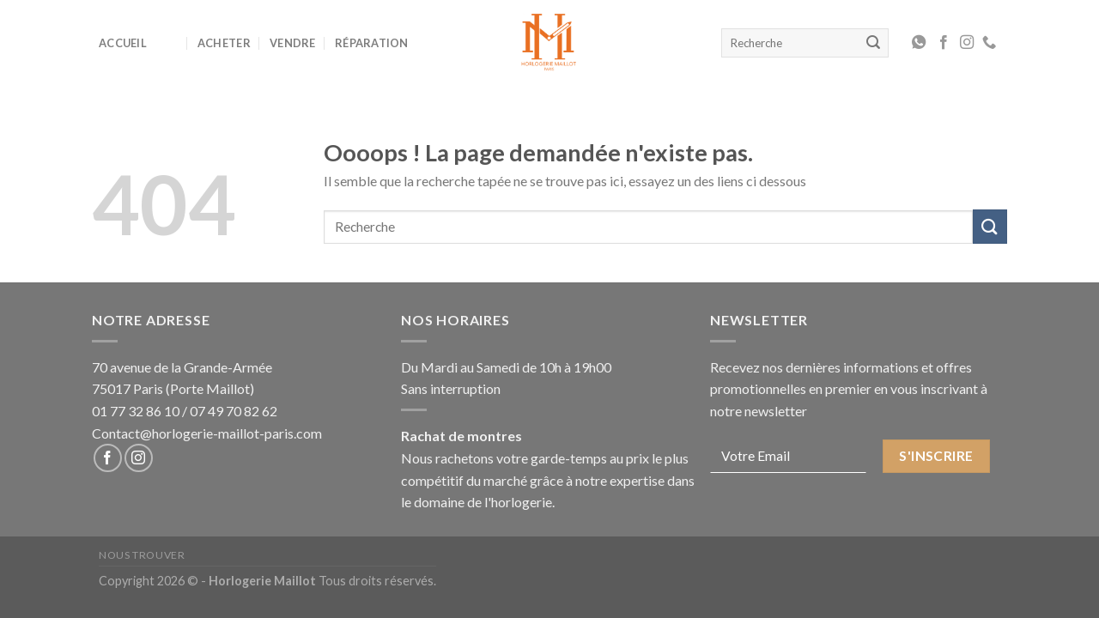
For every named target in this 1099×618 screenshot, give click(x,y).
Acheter (224, 43)
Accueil (123, 43)
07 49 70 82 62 (233, 411)
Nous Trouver (142, 554)
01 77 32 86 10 (135, 411)
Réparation (372, 43)
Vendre (293, 43)
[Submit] (990, 226)
